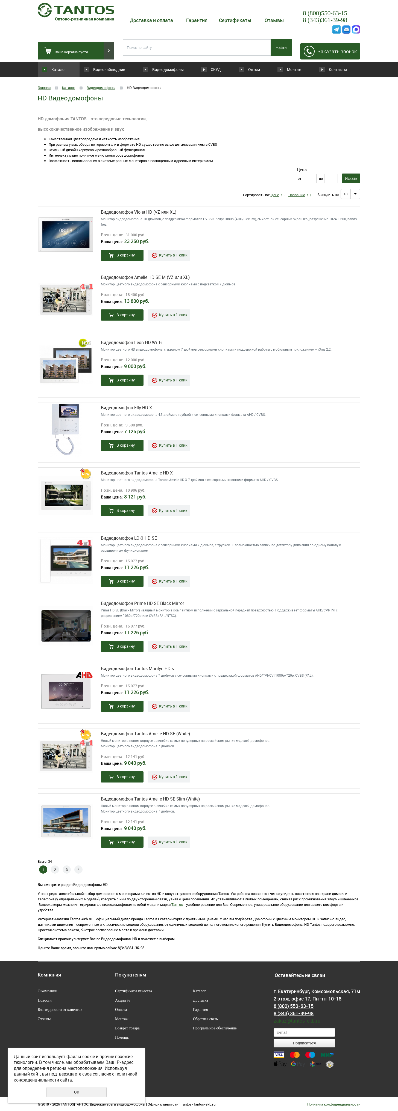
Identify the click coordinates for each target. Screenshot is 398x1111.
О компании (47, 991)
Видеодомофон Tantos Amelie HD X (137, 473)
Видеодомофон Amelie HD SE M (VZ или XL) (145, 277)
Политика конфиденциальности (333, 1104)
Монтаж (290, 69)
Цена (302, 169)
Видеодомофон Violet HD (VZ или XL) (138, 212)
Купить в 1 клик (173, 255)
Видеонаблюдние (112, 69)
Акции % (122, 1000)
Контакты (338, 69)
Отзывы (274, 20)
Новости (45, 1000)
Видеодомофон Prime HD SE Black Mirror (142, 603)
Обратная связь (205, 1019)
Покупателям (130, 975)
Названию (296, 194)
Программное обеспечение (215, 1028)
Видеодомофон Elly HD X (126, 407)
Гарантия (196, 20)
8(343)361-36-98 (131, 947)
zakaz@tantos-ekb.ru (297, 1020)
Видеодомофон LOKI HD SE (129, 538)
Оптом (244, 69)
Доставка (200, 1000)
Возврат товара (127, 1028)
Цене (275, 194)
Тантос (177, 904)
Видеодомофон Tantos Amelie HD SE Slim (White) (150, 799)
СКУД (198, 69)
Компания (49, 975)
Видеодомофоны (160, 69)
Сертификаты (235, 20)
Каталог (58, 69)
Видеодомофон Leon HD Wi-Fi (131, 342)
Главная (44, 87)
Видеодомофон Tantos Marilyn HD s (137, 668)
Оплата (121, 1010)
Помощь (122, 1037)
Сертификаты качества (133, 991)
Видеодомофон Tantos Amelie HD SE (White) (145, 733)
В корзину (125, 255)
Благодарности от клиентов (60, 1010)
